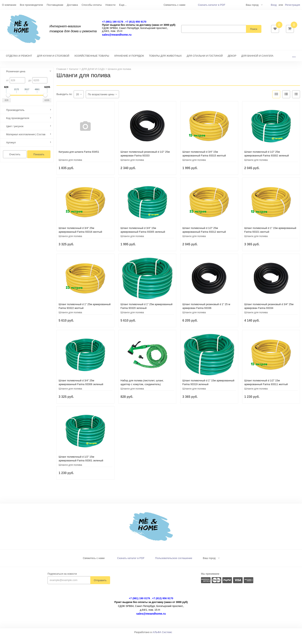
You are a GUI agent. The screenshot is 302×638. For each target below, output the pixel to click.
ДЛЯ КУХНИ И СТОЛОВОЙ (53, 57)
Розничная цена (15, 73)
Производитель (15, 111)
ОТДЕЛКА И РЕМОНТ (19, 57)
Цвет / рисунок (15, 128)
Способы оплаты (92, 4)
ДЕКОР (232, 57)
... (294, 57)
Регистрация (292, 4)
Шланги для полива (70, 161)
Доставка (72, 4)
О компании (9, 4)
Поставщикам (55, 4)
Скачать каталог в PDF (211, 4)
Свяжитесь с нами (94, 560)
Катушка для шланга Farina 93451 (79, 153)
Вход (273, 4)
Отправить (100, 582)
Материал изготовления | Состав (25, 136)
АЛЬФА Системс (162, 634)
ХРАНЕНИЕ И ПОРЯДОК (129, 57)
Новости (110, 4)
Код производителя (17, 120)
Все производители (31, 4)
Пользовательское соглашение (173, 560)
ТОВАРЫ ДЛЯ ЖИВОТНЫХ (165, 57)
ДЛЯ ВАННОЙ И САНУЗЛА (257, 57)
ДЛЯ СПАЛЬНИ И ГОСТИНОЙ (205, 57)
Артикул (11, 144)
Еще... (123, 4)
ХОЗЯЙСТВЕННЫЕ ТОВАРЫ (91, 57)
